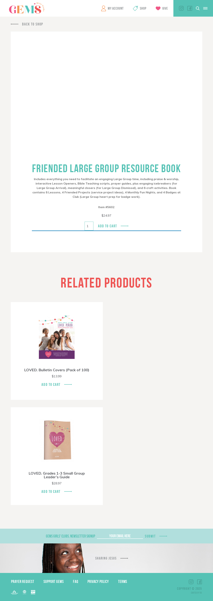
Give (165, 8)
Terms (122, 581)
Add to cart (107, 226)
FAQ (75, 581)
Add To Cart (50, 384)
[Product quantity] (89, 226)
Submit (150, 536)
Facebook (189, 8)
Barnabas (14, 592)
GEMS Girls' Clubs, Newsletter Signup (70, 536)
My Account (116, 8)
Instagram (181, 8)
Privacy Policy (98, 581)
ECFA (24, 592)
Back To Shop (32, 24)
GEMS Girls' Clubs (26, 7)
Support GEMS (53, 581)
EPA (33, 592)
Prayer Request (22, 581)
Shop (143, 8)
